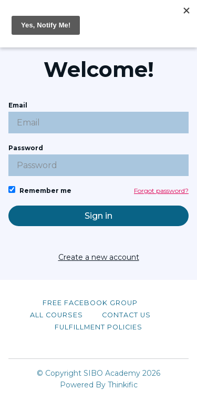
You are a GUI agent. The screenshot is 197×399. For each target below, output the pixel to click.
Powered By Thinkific (99, 385)
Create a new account (98, 257)
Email (98, 117)
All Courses (56, 315)
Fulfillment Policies (98, 327)
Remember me (39, 190)
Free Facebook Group (90, 303)
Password (98, 160)
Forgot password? (161, 190)
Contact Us (126, 315)
